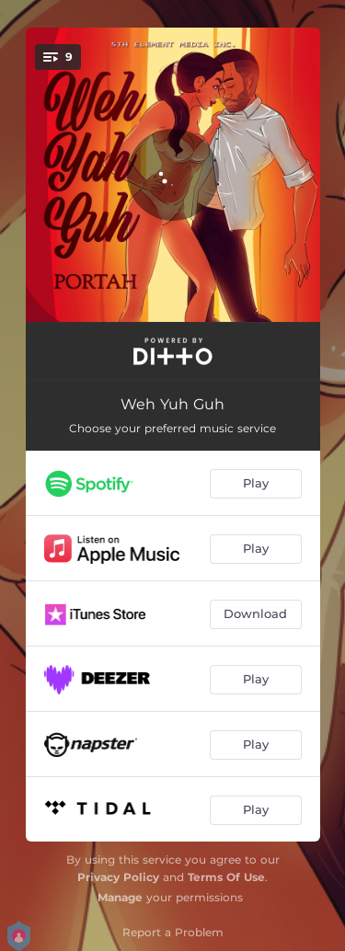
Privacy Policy (118, 877)
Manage (120, 897)
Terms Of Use (226, 877)
